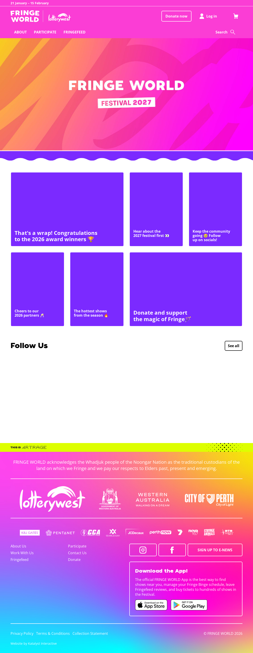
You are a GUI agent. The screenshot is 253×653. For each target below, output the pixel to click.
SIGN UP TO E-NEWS (215, 549)
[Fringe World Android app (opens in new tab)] (189, 605)
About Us (18, 546)
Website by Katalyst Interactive (34, 643)
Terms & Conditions (53, 633)
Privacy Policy (22, 633)
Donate (74, 559)
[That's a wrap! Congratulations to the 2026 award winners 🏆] (67, 209)
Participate (77, 546)
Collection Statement (90, 633)
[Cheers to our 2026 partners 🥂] (37, 289)
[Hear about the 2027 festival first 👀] (156, 209)
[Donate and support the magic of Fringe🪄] (186, 289)
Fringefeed (20, 559)
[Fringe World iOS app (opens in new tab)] (151, 605)
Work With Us (22, 552)
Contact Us (77, 552)
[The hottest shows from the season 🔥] (97, 289)
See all (233, 345)
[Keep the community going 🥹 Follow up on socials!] (215, 209)
